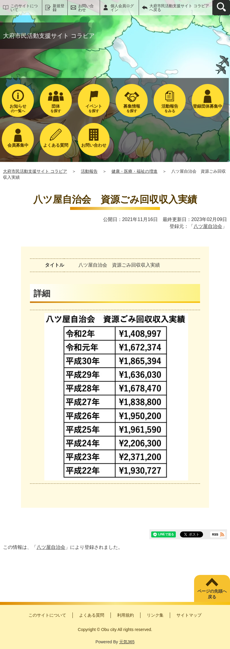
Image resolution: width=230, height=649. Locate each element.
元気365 (126, 641)
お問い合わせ (86, 8)
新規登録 (58, 8)
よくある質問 (91, 615)
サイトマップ (189, 615)
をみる (169, 108)
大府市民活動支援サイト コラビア (35, 171)
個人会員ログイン (122, 8)
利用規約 (125, 615)
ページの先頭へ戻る (212, 594)
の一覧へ (17, 108)
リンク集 (155, 615)
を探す (55, 108)
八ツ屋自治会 (207, 226)
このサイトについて (24, 8)
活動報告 (89, 171)
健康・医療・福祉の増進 (134, 171)
